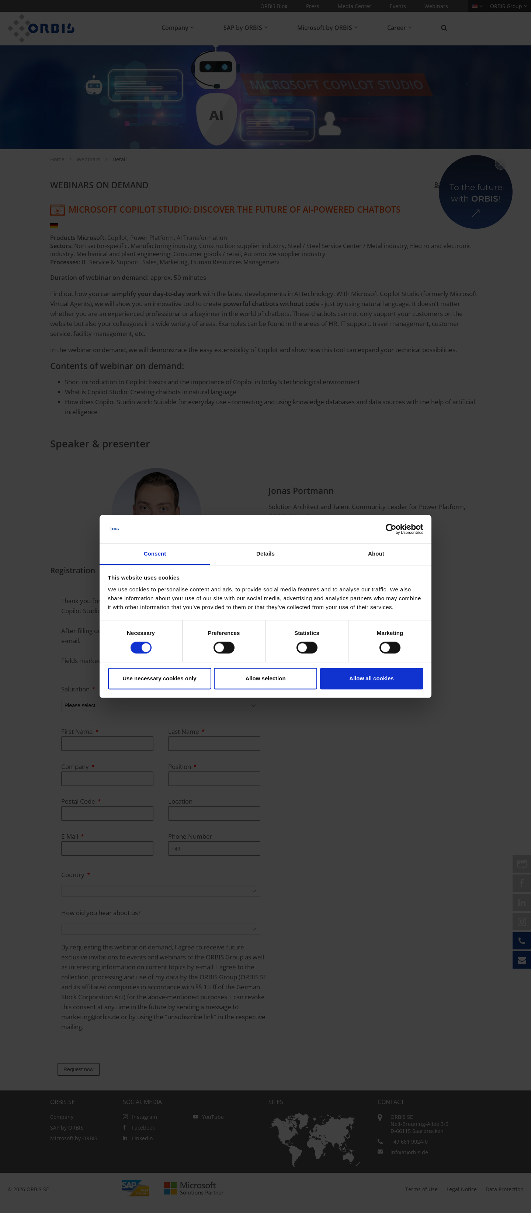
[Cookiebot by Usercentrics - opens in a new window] (391, 529)
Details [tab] (265, 553)
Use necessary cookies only (159, 678)
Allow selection (265, 678)
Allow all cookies (371, 678)
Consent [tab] (155, 553)
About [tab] (376, 553)
